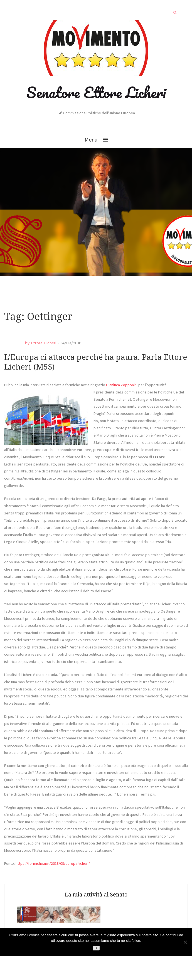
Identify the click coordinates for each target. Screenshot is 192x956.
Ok (96, 948)
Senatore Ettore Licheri (96, 92)
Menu (91, 139)
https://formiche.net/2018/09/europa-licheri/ (53, 863)
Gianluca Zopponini (121, 384)
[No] (185, 942)
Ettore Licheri (43, 343)
